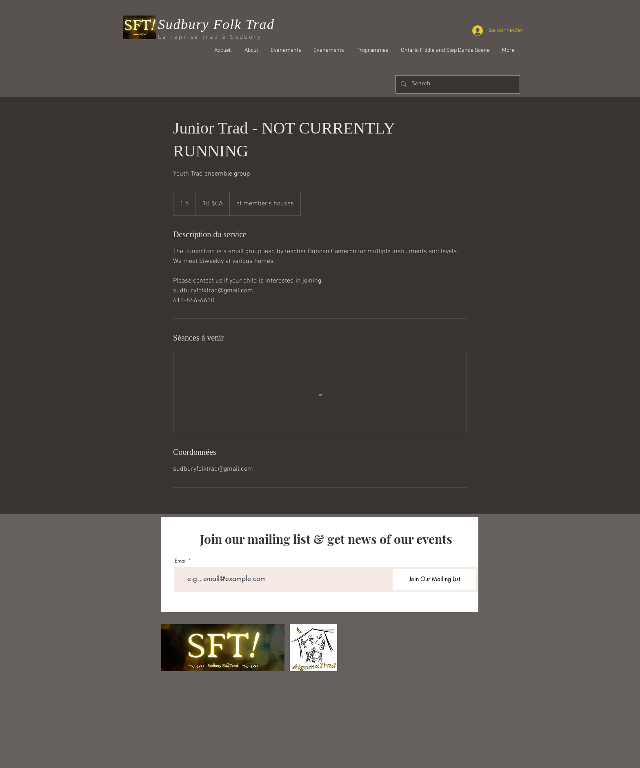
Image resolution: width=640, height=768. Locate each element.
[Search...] (456, 84)
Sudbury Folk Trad (216, 24)
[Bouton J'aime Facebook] (469, 72)
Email (181, 560)
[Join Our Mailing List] (434, 579)
